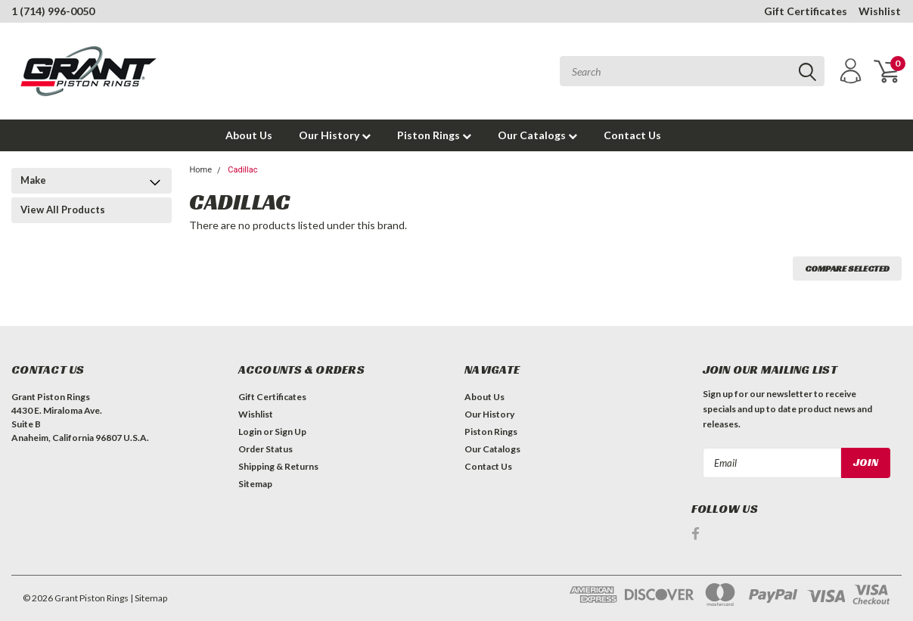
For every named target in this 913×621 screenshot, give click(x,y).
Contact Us (632, 135)
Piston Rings (434, 135)
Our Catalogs (537, 135)
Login (250, 431)
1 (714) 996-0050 (53, 11)
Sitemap (255, 483)
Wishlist (880, 11)
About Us (248, 135)
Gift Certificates (805, 11)
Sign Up (290, 431)
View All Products (62, 209)
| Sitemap (148, 598)
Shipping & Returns (278, 466)
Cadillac (242, 170)
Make (33, 180)
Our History (335, 135)
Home (200, 170)
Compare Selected (847, 268)
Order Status (265, 449)
